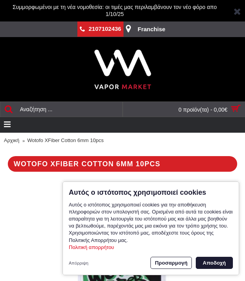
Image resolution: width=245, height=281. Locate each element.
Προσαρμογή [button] (171, 263)
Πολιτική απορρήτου (91, 247)
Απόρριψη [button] (78, 263)
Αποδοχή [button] (214, 263)
